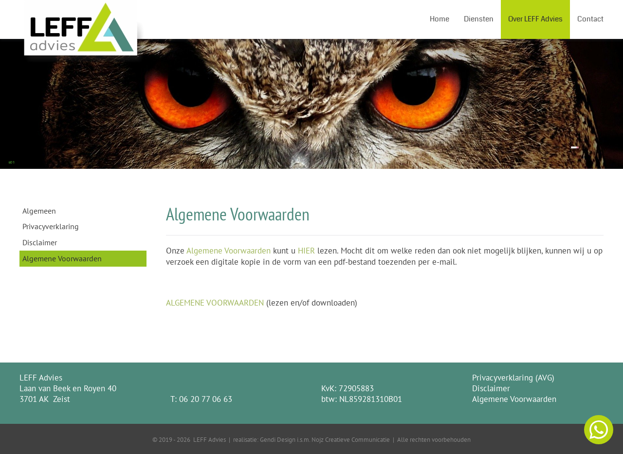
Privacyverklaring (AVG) (513, 377)
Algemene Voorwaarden (62, 258)
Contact (590, 19)
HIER (306, 250)
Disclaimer (39, 242)
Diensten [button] (479, 19)
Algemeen (39, 211)
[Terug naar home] (84, 19)
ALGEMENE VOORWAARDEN (215, 302)
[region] (311, 104)
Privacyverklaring (50, 226)
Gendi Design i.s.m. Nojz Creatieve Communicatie (325, 439)
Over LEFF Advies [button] (535, 19)
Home (439, 19)
